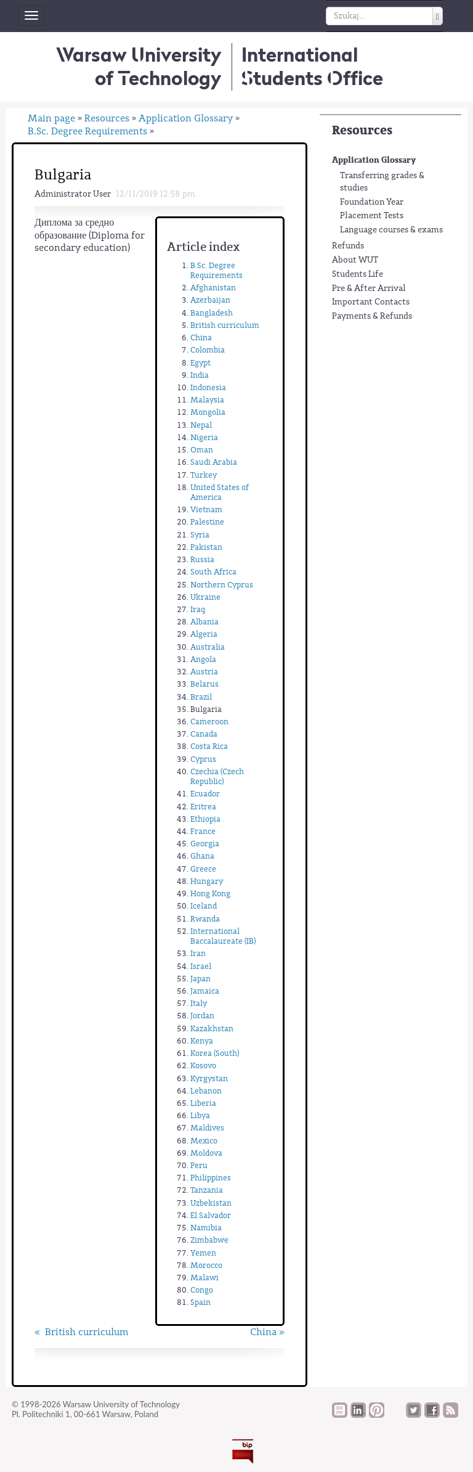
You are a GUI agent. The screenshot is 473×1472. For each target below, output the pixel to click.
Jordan (202, 1015)
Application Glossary (374, 160)
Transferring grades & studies (382, 182)
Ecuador (205, 793)
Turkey (203, 475)
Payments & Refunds (372, 316)
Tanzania (206, 1190)
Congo (201, 1290)
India (199, 375)
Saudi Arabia (213, 462)
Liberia (203, 1103)
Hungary (206, 881)
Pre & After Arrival (369, 288)
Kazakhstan (211, 1028)
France (203, 831)
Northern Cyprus (221, 584)
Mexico (203, 1140)
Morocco (206, 1265)
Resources (362, 130)
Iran (198, 953)
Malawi (204, 1277)
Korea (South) (214, 1053)
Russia (202, 559)
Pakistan (206, 547)
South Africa (213, 571)
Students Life (357, 274)
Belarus (204, 684)
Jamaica (204, 991)
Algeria (203, 634)
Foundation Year (371, 202)
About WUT (355, 260)
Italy (198, 1003)
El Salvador (210, 1215)
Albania (204, 621)
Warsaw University (139, 66)
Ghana (202, 856)
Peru (199, 1165)
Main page (51, 118)
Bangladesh (211, 313)
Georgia (204, 843)
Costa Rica (209, 746)
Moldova (206, 1153)
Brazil (201, 697)
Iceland (203, 906)
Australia (207, 647)
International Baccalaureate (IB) (223, 936)
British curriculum (224, 325)
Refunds (348, 245)
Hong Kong (210, 893)
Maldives (207, 1127)
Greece (203, 869)
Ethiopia (205, 819)
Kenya (201, 1041)
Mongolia (207, 412)
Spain (200, 1302)
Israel (200, 966)
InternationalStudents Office (312, 66)
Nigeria (204, 437)
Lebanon (206, 1091)
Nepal (201, 425)
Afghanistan (213, 287)
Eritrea (203, 806)
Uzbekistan (211, 1203)
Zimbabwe (209, 1240)
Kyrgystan (209, 1078)
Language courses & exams (391, 229)
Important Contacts (371, 302)
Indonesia (208, 387)
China (201, 337)
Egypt (200, 363)
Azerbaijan (210, 300)
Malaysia (207, 400)
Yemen (203, 1253)
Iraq (197, 609)
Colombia (207, 350)
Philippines (210, 1177)
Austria (204, 671)
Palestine (207, 522)
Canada (203, 734)
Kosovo (203, 1065)
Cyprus (203, 759)
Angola (203, 659)
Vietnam (206, 509)
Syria (199, 535)
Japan (200, 978)
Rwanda (205, 919)
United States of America (219, 492)
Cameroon (209, 721)
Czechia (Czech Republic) (217, 776)
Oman (201, 449)
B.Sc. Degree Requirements (87, 131)
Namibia (206, 1227)
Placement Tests (371, 215)
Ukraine (205, 597)
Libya (200, 1115)
